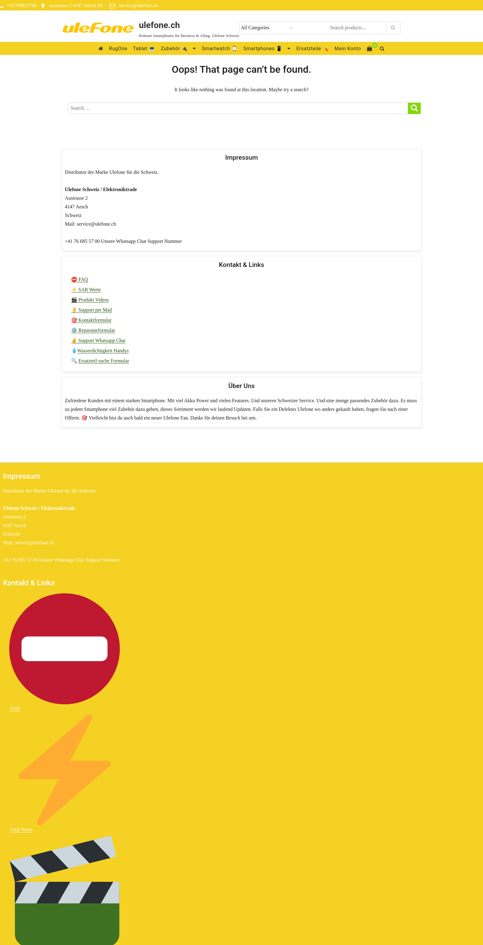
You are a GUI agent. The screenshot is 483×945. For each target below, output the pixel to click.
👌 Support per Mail (91, 310)
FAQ (64, 652)
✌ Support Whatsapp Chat (98, 340)
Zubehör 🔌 (174, 48)
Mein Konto (348, 48)
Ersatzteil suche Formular (104, 360)
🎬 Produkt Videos (90, 299)
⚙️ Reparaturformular (93, 330)
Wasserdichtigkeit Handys (103, 350)
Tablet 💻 (144, 48)
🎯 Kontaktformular (91, 320)
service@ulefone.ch (138, 5)
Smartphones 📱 (262, 48)
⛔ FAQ (79, 279)
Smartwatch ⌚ (219, 48)
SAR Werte (64, 773)
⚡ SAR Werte (86, 289)
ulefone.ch (159, 25)
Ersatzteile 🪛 (312, 48)
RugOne (118, 48)
